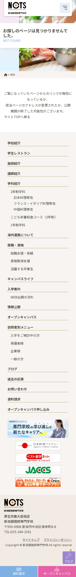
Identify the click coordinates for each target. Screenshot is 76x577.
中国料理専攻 (23, 209)
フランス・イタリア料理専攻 (35, 203)
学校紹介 (13, 142)
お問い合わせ (17, 388)
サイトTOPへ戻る (17, 116)
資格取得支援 (20, 260)
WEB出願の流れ (22, 297)
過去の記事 (15, 379)
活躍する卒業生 (22, 268)
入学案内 (13, 288)
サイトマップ (31, 540)
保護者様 (17, 343)
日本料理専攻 (23, 197)
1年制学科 (18, 224)
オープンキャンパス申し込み (28, 409)
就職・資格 (15, 245)
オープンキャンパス (57, 573)
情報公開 (13, 306)
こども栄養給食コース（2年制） (34, 216)
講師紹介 (13, 173)
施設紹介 (13, 163)
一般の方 (17, 358)
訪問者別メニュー (20, 327)
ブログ (69, 561)
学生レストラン (18, 153)
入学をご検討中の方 (25, 335)
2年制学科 (18, 191)
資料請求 (19, 573)
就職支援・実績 (22, 253)
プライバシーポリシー (58, 540)
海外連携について (20, 234)
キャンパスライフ (20, 278)
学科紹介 (13, 183)
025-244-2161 (21, 531)
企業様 (15, 350)
